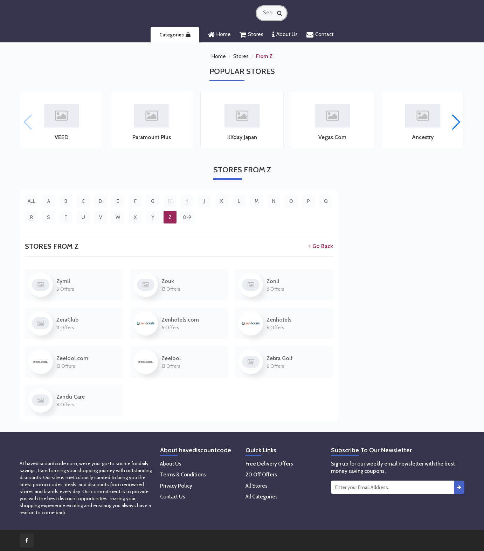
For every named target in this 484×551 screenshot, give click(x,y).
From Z (264, 56)
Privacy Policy (176, 486)
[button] (456, 122)
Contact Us (172, 497)
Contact (320, 34)
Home (219, 34)
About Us (285, 34)
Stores (251, 34)
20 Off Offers (261, 474)
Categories (175, 35)
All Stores (257, 486)
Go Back (321, 246)
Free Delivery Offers (269, 464)
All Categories (262, 497)
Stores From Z (51, 246)
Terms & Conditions (183, 474)
